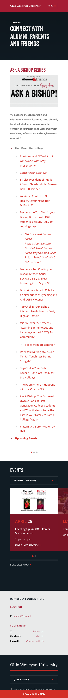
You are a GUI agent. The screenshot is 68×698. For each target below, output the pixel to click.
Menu (50, 6)
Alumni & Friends (25, 480)
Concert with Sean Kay (33, 173)
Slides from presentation (40, 345)
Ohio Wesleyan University (25, 6)
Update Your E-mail (34, 694)
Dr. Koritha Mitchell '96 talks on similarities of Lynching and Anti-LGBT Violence (38, 295)
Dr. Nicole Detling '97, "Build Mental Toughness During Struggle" (37, 356)
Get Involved (17, 23)
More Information (27, 545)
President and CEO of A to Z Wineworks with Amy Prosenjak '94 (37, 161)
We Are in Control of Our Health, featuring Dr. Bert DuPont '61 (35, 201)
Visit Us (39, 636)
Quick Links (22, 679)
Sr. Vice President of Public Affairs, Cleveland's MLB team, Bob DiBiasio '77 (38, 184)
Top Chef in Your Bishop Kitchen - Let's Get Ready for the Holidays (37, 373)
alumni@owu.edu (22, 616)
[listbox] (34, 480)
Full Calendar (19, 564)
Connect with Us (34, 641)
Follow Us (38, 631)
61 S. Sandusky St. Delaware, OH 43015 (34, 689)
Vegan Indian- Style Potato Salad (40, 255)
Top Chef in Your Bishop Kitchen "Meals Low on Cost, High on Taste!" (37, 311)
